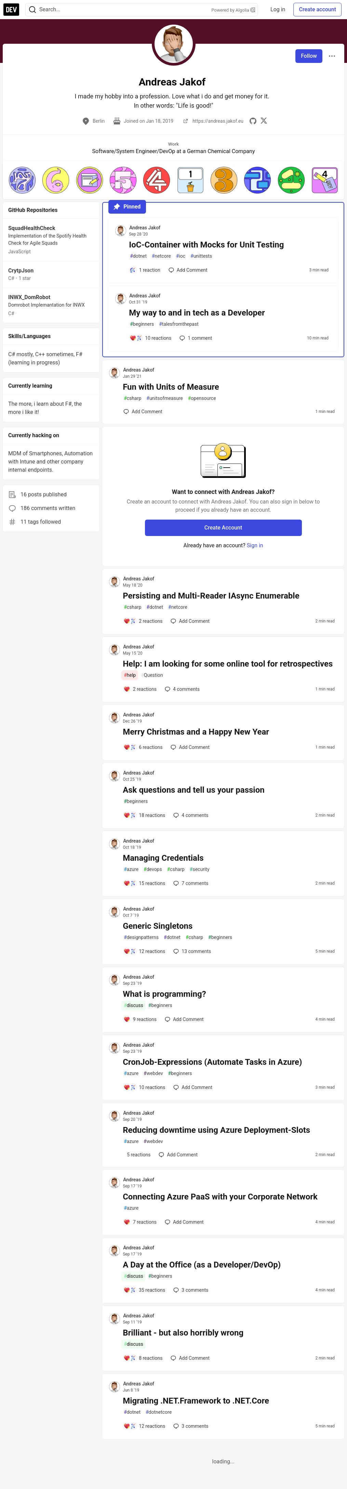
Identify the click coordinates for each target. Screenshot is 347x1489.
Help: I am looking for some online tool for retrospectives (228, 664)
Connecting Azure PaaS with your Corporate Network (220, 1197)
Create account (317, 9)
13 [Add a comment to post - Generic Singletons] (191, 951)
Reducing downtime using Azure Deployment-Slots (216, 1130)
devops (153, 869)
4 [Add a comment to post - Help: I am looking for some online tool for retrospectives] (181, 689)
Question (152, 675)
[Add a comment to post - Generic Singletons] (144, 951)
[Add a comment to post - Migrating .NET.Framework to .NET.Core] (144, 1426)
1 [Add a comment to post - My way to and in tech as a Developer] (195, 338)
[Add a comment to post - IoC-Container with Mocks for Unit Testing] (144, 270)
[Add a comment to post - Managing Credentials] (144, 883)
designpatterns (141, 937)
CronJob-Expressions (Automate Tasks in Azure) (212, 1062)
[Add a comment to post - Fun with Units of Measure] (142, 411)
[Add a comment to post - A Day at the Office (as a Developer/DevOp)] (144, 1290)
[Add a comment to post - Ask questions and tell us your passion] (144, 815)
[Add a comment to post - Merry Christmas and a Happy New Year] (142, 747)
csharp (132, 398)
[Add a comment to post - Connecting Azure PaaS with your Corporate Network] (140, 1222)
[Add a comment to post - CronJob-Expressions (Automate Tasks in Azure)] (144, 1087)
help (130, 675)
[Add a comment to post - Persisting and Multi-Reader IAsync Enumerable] (142, 621)
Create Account (223, 527)
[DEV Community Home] (11, 9)
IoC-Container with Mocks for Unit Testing (206, 245)
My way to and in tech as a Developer (197, 313)
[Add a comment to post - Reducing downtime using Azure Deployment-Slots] (137, 1154)
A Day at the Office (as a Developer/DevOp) (202, 1265)
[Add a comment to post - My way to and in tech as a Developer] (150, 338)
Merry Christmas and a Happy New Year (196, 732)
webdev (153, 1073)
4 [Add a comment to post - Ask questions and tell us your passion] (190, 815)
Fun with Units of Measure (171, 387)
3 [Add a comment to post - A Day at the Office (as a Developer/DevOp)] (190, 1290)
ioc (180, 256)
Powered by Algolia (233, 10)
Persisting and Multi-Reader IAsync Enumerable (211, 596)
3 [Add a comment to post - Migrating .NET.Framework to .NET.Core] (190, 1426)
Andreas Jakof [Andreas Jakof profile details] (144, 227)
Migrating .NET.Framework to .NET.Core (196, 1401)
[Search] (32, 9)
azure (131, 869)
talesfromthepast (179, 324)
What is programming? (164, 994)
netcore (161, 256)
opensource (202, 398)
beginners (142, 324)
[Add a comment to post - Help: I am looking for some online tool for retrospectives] (140, 689)
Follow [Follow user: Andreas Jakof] (309, 56)
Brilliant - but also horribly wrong (183, 1333)
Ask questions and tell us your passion (194, 790)
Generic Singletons (157, 926)
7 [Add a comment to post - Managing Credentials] (190, 883)
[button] (22, 180)
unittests (201, 256)
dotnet (138, 256)
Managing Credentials (163, 858)
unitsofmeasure (164, 398)
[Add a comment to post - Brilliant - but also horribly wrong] (142, 1358)
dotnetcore (159, 1412)
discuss (133, 1005)
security (200, 869)
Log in (277, 9)
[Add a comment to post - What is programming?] (140, 1019)
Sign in (255, 545)
